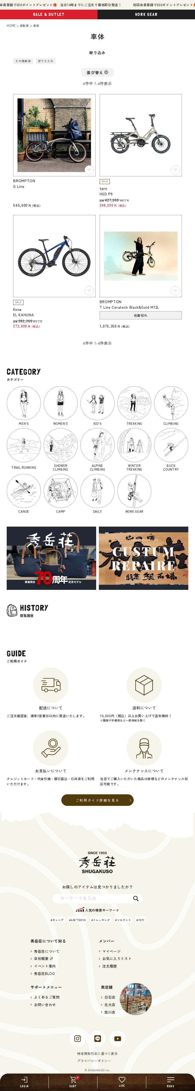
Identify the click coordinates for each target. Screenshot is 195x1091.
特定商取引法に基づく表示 (97, 1053)
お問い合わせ (45, 1004)
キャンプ (58, 920)
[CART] (73, 1082)
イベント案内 (45, 966)
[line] (97, 1039)
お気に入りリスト (117, 958)
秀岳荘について (47, 951)
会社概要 (41, 958)
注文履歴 (109, 966)
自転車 (24, 25)
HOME (11, 25)
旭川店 (109, 1012)
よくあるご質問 (47, 997)
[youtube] (118, 1039)
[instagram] (77, 1039)
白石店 (109, 997)
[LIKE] (122, 1082)
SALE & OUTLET (49, 14)
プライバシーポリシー (94, 1060)
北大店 (109, 1004)
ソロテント (124, 920)
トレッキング (101, 920)
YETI (141, 920)
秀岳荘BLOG (44, 973)
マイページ (111, 951)
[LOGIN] (24, 1082)
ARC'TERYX (78, 920)
